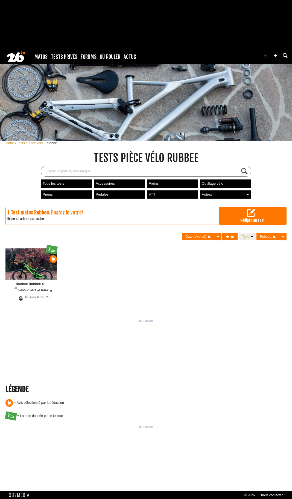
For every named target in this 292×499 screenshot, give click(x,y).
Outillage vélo (212, 183)
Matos (41, 57)
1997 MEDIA (20, 495)
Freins (154, 183)
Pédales (102, 194)
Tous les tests (53, 183)
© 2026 (249, 495)
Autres (225, 194)
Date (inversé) (198, 237)
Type (247, 237)
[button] (275, 56)
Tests (21, 143)
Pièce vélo (36, 143)
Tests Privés (64, 57)
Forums (89, 57)
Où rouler (110, 57)
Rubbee (51, 143)
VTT (152, 194)
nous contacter (272, 495)
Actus (130, 57)
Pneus (48, 194)
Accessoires (105, 183)
